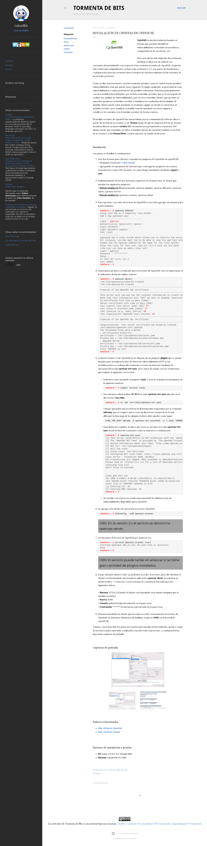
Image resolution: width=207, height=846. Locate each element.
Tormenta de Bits (98, 8)
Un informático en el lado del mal (20, 240)
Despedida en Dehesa (15, 207)
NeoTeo (8, 184)
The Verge (10, 135)
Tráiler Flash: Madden (14, 187)
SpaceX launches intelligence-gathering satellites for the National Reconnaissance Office (20, 163)
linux (66, 42)
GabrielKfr (21, 26)
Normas (9, 65)
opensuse (69, 45)
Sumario (9, 61)
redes (67, 49)
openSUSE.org (12, 245)
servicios (68, 52)
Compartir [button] (69, 28)
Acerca (8, 69)
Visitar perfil (21, 30)
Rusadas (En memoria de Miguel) (20, 204)
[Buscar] (181, 8)
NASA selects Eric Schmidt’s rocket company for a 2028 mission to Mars (18, 140)
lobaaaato (132, 838)
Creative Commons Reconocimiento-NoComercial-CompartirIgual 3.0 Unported (159, 823)
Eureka (8, 114)
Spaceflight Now (13, 159)
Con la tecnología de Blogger (125, 833)
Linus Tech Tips (12, 236)
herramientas (70, 38)
